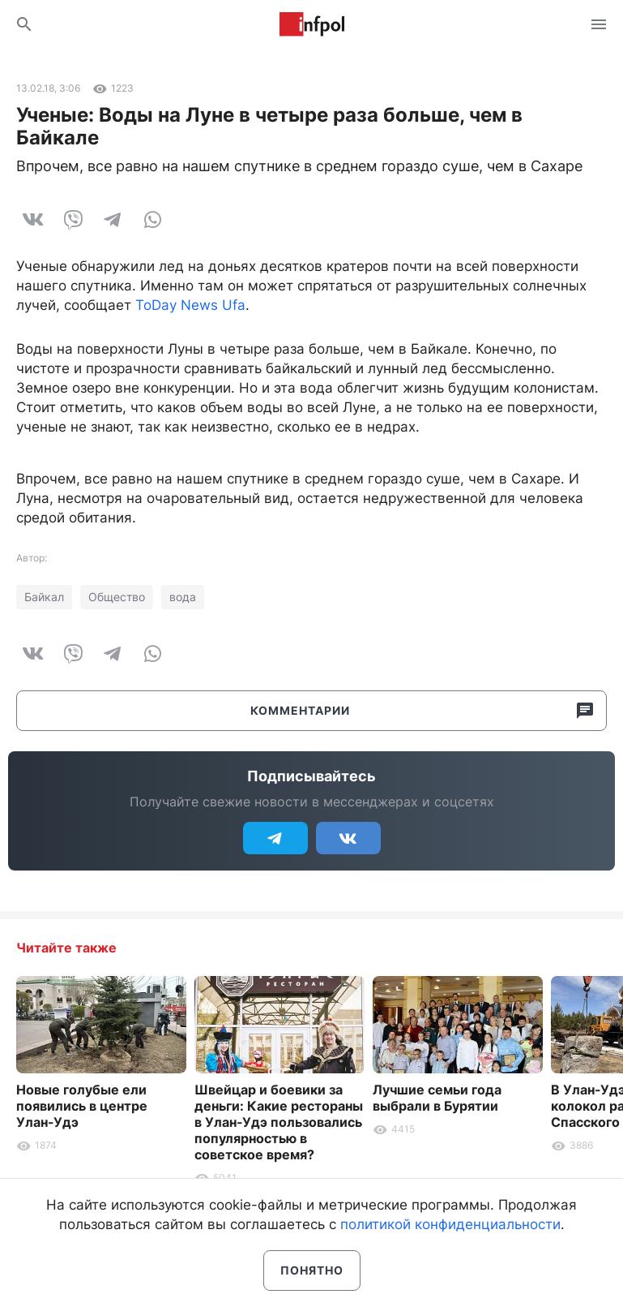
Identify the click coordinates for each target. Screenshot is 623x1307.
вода (182, 597)
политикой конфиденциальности (450, 1224)
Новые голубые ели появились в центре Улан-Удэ (81, 1105)
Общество (116, 597)
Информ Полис (311, 24)
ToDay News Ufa (190, 305)
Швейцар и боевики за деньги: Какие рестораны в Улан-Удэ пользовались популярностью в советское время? (278, 1122)
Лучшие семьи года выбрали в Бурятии (437, 1097)
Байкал (44, 597)
